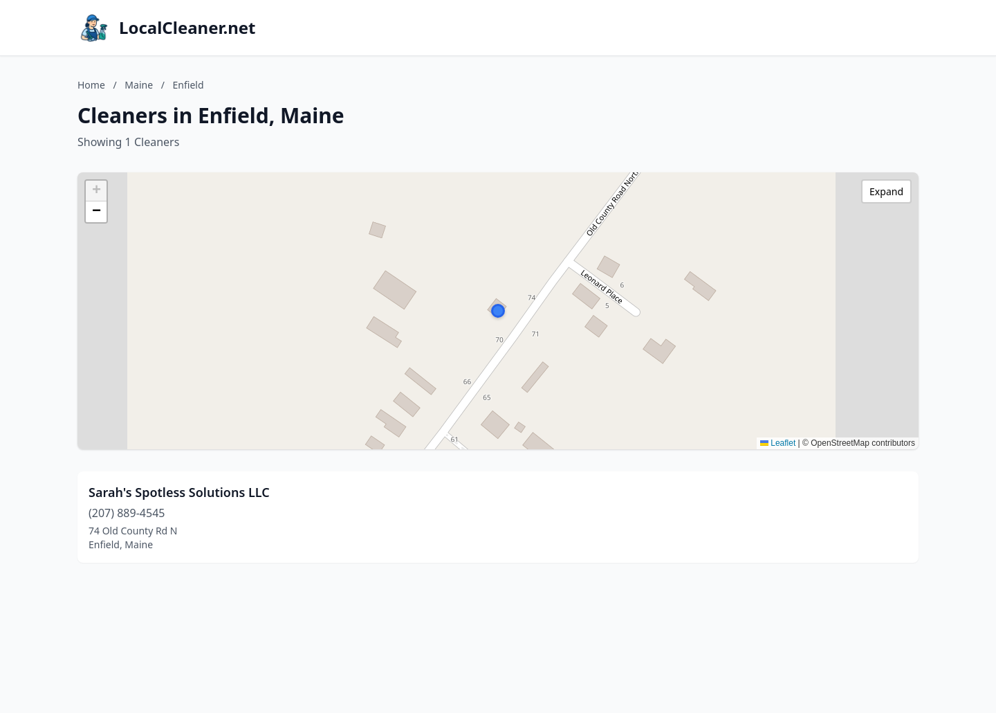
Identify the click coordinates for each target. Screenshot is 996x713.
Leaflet (777, 443)
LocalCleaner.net (187, 28)
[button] (498, 311)
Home (91, 84)
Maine (138, 84)
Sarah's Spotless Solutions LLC (179, 492)
